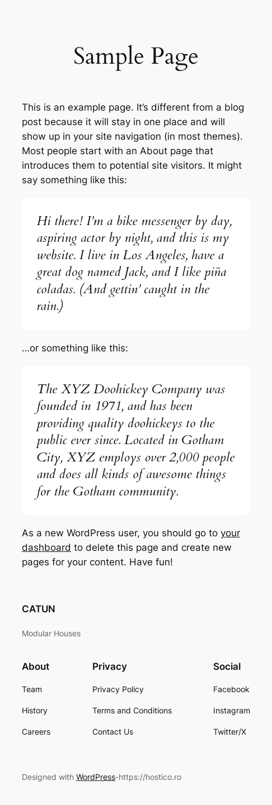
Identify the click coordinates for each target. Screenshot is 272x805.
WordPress (95, 777)
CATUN (38, 609)
